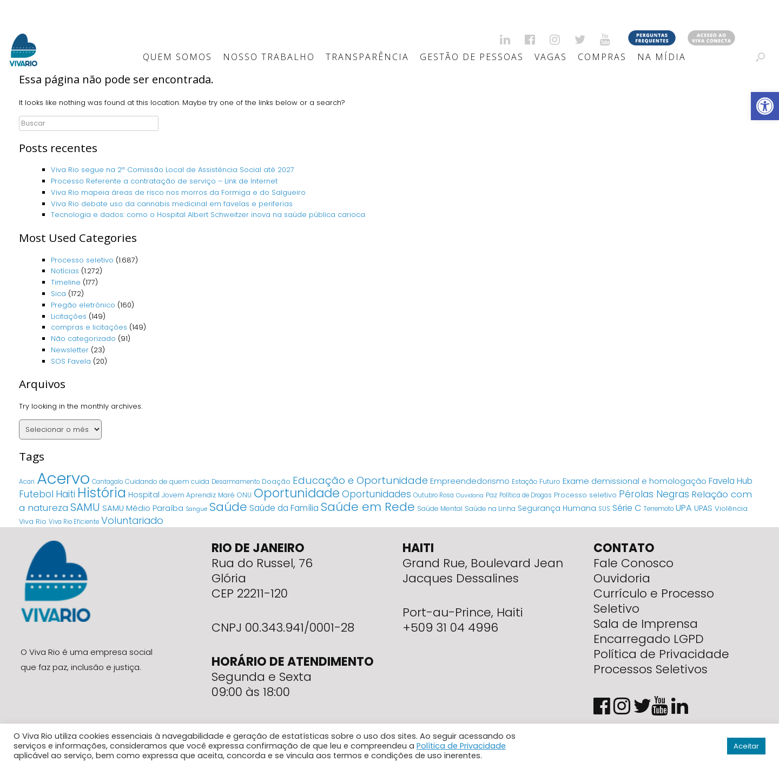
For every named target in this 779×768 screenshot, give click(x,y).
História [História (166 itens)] (101, 493)
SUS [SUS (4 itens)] (604, 508)
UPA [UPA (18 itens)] (684, 508)
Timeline (66, 282)
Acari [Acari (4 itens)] (27, 481)
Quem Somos (177, 57)
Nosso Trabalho (269, 57)
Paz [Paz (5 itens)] (491, 495)
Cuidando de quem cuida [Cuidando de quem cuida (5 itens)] (167, 481)
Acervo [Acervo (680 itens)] (63, 478)
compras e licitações (89, 327)
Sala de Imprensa (645, 623)
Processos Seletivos (650, 669)
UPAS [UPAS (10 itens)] (703, 508)
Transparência (367, 57)
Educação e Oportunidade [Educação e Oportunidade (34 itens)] (360, 480)
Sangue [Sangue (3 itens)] (196, 509)
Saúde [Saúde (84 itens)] (228, 506)
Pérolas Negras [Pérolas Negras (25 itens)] (654, 494)
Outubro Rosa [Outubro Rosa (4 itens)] (433, 495)
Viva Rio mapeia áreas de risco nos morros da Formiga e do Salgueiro (178, 192)
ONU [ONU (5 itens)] (244, 495)
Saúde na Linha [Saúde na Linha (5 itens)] (490, 508)
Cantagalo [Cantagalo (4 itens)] (107, 481)
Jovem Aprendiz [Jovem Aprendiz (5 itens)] (189, 495)
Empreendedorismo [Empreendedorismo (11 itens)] (470, 481)
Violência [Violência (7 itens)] (731, 508)
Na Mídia (661, 57)
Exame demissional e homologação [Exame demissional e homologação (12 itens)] (635, 481)
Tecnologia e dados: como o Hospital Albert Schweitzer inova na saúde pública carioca (208, 214)
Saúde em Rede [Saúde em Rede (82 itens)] (368, 506)
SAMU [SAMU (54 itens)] (85, 507)
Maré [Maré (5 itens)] (226, 495)
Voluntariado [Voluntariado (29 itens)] (132, 520)
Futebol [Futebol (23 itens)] (36, 494)
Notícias (65, 271)
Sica (58, 293)
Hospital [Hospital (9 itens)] (144, 494)
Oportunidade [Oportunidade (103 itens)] (297, 493)
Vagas (550, 57)
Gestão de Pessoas (472, 57)
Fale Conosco (633, 563)
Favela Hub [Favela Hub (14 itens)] (730, 481)
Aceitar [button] (746, 746)
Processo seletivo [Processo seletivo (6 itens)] (585, 495)
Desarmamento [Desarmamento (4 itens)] (236, 481)
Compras (602, 57)
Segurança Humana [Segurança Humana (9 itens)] (557, 508)
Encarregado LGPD (648, 639)
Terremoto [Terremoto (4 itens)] (659, 508)
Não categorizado (83, 338)
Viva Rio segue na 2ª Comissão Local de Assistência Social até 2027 (172, 170)
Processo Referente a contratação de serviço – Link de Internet (164, 181)
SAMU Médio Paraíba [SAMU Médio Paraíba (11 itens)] (142, 508)
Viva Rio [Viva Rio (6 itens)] (33, 521)
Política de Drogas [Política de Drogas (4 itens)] (525, 495)
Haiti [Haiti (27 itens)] (65, 494)
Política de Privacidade (661, 654)
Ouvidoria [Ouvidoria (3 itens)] (470, 495)
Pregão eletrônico (83, 305)
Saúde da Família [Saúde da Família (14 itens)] (284, 508)
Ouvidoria (621, 578)
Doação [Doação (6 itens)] (276, 481)
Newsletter (70, 350)
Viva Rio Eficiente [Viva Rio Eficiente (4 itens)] (74, 521)
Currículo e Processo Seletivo (653, 601)
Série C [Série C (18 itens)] (627, 508)
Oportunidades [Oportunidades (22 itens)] (376, 494)
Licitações (69, 316)
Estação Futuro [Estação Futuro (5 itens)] (536, 481)
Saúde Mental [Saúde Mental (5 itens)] (440, 508)
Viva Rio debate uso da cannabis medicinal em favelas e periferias (172, 204)
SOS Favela (71, 361)
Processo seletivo (82, 260)
